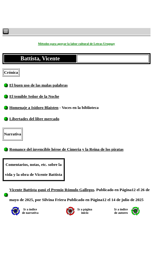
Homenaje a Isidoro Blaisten (34, 107)
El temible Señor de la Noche (34, 96)
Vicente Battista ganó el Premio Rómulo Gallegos (51, 189)
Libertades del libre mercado (34, 118)
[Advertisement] (78, 14)
